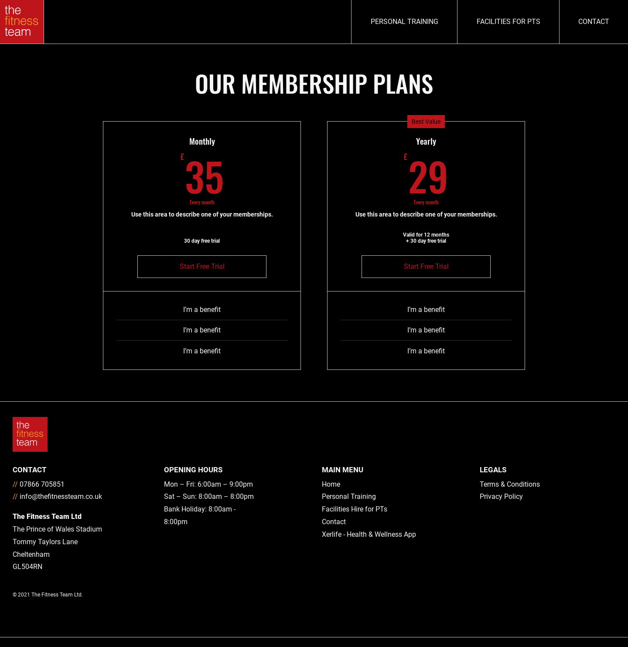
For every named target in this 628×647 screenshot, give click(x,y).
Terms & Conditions (510, 484)
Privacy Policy (501, 496)
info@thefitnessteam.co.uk (61, 496)
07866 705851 (42, 484)
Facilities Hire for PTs (354, 509)
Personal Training (349, 496)
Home (331, 484)
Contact (334, 522)
